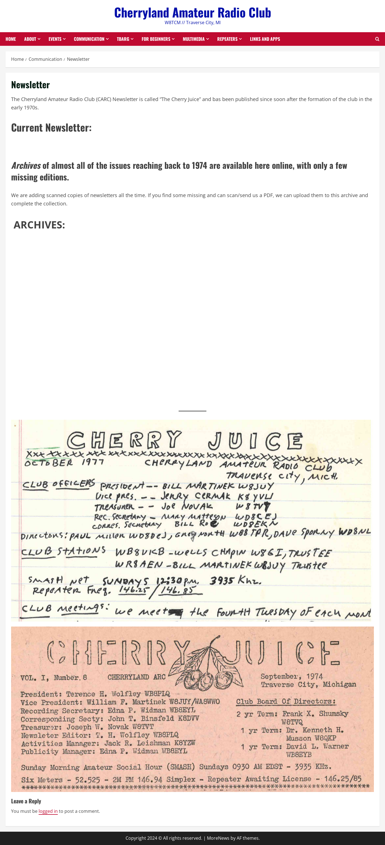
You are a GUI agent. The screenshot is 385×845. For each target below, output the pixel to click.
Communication (89, 39)
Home (11, 39)
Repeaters (227, 39)
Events (55, 39)
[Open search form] (377, 39)
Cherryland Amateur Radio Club (192, 12)
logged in (48, 811)
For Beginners (156, 39)
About (30, 39)
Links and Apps (265, 39)
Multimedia (194, 39)
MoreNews (218, 838)
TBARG (123, 39)
